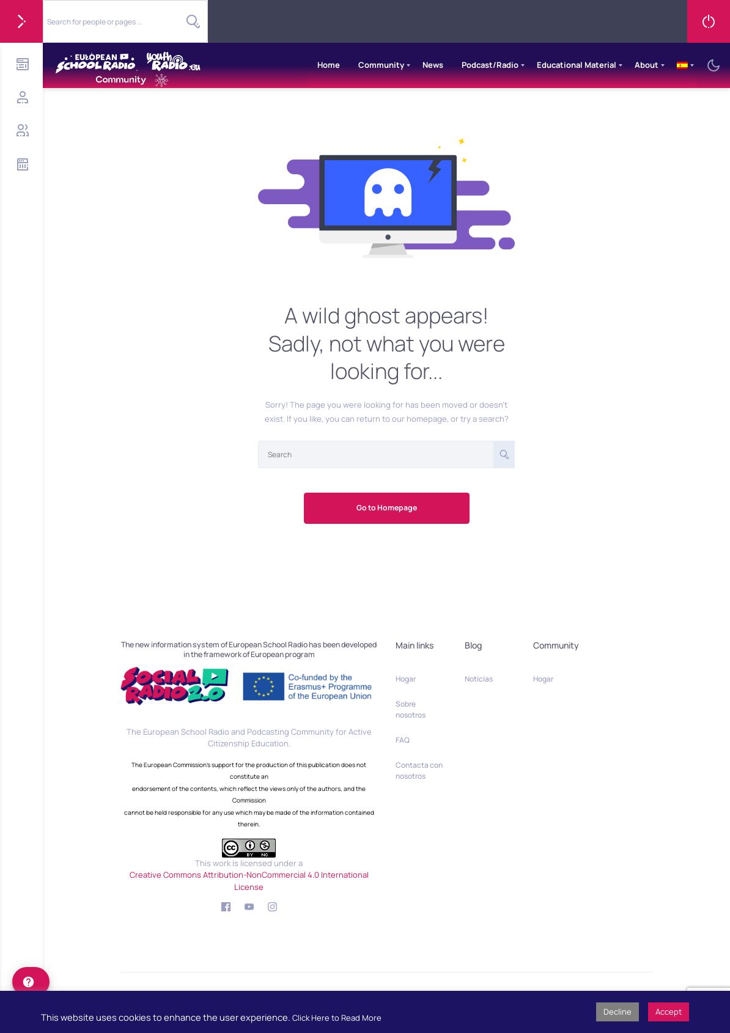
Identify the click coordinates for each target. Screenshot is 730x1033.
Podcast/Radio (490, 64)
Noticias (479, 679)
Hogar (406, 679)
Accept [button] (668, 1011)
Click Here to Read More (337, 1017)
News (432, 64)
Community (381, 64)
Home (328, 64)
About (646, 64)
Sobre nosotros (411, 709)
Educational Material (576, 64)
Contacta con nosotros (419, 770)
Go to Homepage (386, 507)
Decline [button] (617, 1011)
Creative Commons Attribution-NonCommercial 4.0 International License (249, 880)
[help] (31, 981)
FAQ (403, 740)
